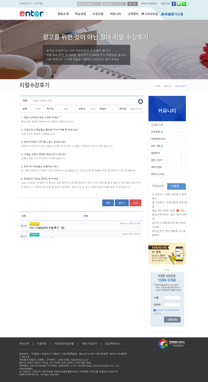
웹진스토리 (156, 160)
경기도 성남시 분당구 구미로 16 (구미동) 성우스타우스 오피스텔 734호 (55, 362)
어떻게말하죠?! (158, 139)
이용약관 (42, 343)
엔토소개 (63, 14)
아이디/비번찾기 (149, 3)
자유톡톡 (157, 131)
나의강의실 (150, 14)
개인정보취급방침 (64, 343)
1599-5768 (63, 359)
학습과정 (80, 14)
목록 (108, 203)
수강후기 (157, 124)
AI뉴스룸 (157, 145)
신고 (135, 203)
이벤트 (175, 186)
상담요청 (172, 319)
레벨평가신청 (172, 14)
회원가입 (165, 3)
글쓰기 (121, 203)
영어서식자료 (158, 174)
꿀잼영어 (155, 153)
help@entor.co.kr (79, 359)
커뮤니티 (115, 14)
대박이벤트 (156, 167)
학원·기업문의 (89, 343)
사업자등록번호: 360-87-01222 (78, 353)
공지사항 (158, 186)
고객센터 (132, 14)
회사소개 (24, 343)
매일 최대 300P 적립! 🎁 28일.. (169, 210)
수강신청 (97, 14)
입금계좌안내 (112, 343)
